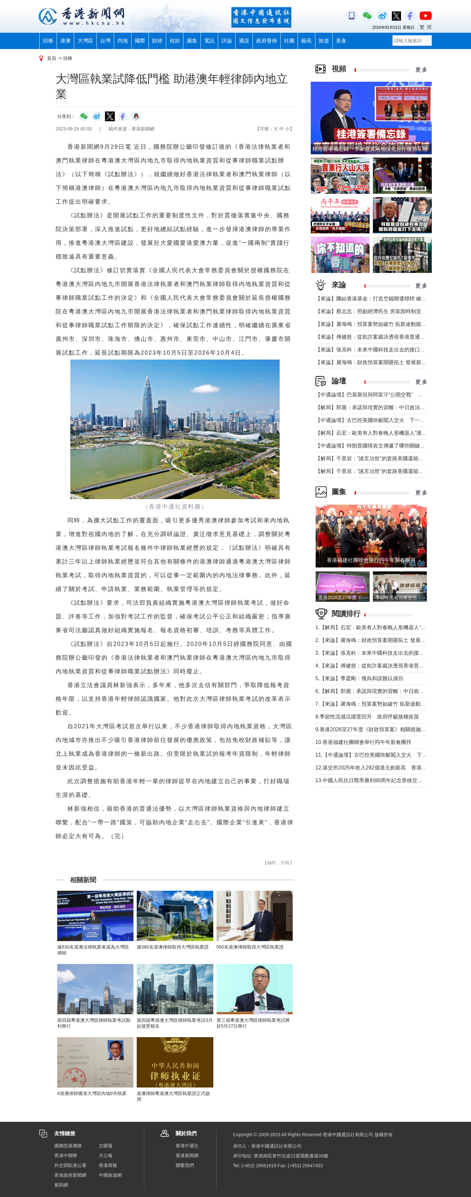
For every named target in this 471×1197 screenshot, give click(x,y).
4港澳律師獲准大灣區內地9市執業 (92, 1093)
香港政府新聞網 (70, 1175)
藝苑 (306, 40)
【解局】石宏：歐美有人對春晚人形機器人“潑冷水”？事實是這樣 (390, 433)
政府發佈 (266, 40)
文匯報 (106, 1145)
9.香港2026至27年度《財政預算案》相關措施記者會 (376, 729)
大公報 (106, 1155)
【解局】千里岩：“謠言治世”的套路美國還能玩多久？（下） (385, 458)
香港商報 (108, 1165)
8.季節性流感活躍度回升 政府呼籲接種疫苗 (367, 716)
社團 (289, 40)
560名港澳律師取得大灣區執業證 (250, 947)
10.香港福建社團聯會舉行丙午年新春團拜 (363, 742)
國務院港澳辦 (68, 1145)
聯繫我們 (185, 1165)
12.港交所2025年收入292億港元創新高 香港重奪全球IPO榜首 (388, 767)
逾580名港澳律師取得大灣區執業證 (172, 947)
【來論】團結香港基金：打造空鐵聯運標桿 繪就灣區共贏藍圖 (386, 298)
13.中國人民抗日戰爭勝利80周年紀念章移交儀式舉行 (376, 780)
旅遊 (324, 40)
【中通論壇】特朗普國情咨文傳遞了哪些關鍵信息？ (375, 445)
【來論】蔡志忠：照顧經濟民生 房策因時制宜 (368, 311)
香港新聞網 (187, 1155)
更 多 (421, 70)
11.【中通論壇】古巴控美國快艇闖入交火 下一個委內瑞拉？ (387, 755)
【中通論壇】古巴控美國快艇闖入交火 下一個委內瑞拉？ (383, 420)
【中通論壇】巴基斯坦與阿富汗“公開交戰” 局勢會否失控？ (385, 394)
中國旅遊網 (110, 1175)
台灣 (105, 40)
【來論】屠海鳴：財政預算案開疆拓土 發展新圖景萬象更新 (384, 362)
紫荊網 (61, 1185)
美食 (341, 40)
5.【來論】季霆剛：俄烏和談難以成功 (359, 678)
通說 (244, 40)
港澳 (65, 40)
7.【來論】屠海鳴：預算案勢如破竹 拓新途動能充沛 (375, 704)
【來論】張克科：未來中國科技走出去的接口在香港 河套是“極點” (391, 349)
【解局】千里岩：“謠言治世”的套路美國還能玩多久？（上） (385, 471)
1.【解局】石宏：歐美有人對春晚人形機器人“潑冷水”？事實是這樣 (392, 627)
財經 (157, 40)
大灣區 (85, 40)
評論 (226, 40)
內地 (122, 40)
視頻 (174, 40)
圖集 (192, 40)
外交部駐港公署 (70, 1165)
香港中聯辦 (65, 1155)
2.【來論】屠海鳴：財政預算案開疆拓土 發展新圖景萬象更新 (386, 640)
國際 (140, 40)
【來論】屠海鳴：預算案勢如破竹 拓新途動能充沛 (373, 324)
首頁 (51, 58)
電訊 (209, 40)
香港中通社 (187, 1145)
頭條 (48, 40)
